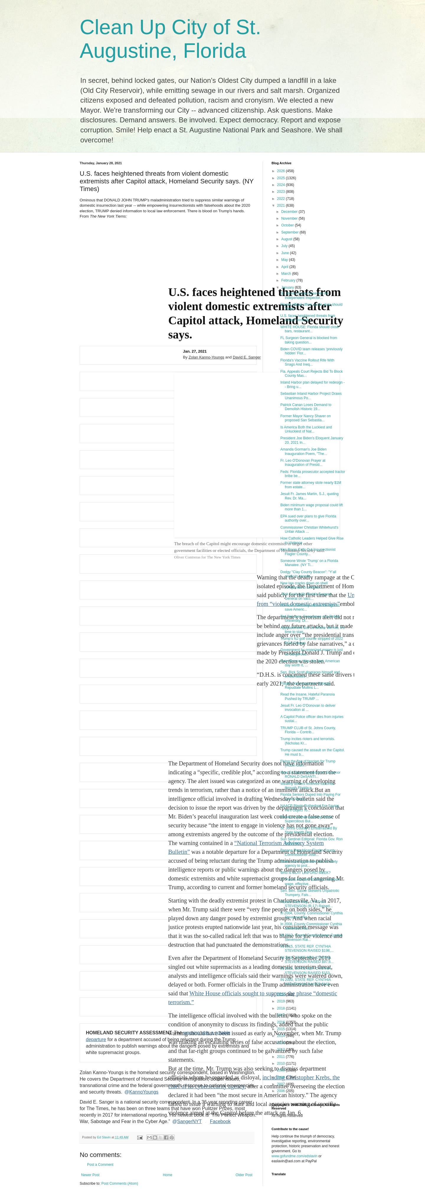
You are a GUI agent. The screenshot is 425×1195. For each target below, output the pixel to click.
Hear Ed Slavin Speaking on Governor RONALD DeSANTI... (310, 774)
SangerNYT (187, 1121)
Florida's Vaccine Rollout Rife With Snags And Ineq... (307, 362)
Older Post (244, 1175)
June (285, 253)
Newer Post (90, 1175)
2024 (281, 185)
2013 (281, 1043)
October (288, 225)
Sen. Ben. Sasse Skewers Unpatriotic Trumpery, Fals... (309, 893)
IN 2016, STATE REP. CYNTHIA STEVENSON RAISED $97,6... (307, 960)
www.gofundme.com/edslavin (294, 1156)
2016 (281, 1022)
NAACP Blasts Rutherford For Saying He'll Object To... (309, 808)
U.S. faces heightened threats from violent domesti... (307, 318)
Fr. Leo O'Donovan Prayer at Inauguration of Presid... (302, 462)
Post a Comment (100, 1165)
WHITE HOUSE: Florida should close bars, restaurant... (309, 329)
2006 (281, 1091)
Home (167, 1175)
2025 (281, 178)
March (286, 274)
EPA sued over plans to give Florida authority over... (308, 518)
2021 (281, 205)
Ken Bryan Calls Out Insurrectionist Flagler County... (308, 552)
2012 (281, 1050)
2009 (281, 1070)
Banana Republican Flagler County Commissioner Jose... (307, 852)
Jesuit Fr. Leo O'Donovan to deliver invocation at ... (308, 707)
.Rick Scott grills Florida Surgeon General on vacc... (306, 596)
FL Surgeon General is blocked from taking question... (308, 340)
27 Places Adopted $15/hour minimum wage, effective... (310, 881)
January (288, 287)
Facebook (220, 1121)
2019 (281, 1001)
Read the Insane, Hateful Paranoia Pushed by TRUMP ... (307, 696)
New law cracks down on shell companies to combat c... (304, 585)
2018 (281, 1008)
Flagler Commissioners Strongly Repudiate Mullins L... (305, 685)
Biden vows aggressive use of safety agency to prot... (309, 863)
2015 (281, 1029)
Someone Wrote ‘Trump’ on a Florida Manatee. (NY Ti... (309, 563)
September (290, 232)
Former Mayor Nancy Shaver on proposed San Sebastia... (305, 418)
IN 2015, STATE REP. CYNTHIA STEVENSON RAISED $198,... (307, 948)
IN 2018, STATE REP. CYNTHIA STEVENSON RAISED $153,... (307, 970)
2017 (281, 1015)
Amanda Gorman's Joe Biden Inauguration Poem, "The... (303, 451)
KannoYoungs (141, 1092)
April (285, 267)
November (290, 218)
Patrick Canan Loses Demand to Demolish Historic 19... (305, 407)
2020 (281, 994)
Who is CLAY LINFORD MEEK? (305, 873)
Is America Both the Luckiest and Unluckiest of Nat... (306, 429)
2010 (281, 1063)
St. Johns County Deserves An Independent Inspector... (304, 295)
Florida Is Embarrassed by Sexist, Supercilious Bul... (306, 819)
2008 (281, 1077)
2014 (281, 1036)
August (287, 239)
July (285, 246)
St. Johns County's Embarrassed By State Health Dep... (308, 830)
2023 (281, 192)
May (285, 260)
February (288, 280)
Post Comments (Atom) (119, 1183)
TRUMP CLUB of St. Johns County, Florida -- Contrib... (308, 730)
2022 (281, 199)
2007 (281, 1084)
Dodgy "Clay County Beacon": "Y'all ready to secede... (308, 574)
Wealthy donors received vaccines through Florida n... (307, 786)
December (290, 212)
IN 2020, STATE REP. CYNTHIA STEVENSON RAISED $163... (306, 982)
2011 (281, 1057)
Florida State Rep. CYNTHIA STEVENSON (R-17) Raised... (306, 904)
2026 (281, 171)
